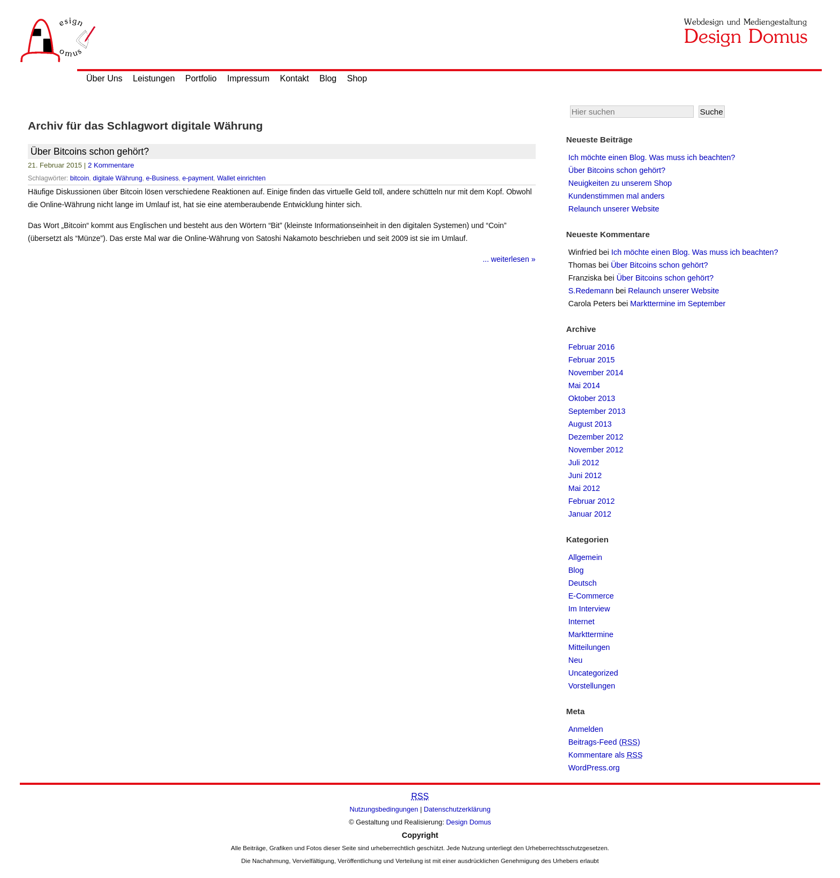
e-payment (197, 178)
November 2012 (596, 449)
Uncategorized (593, 673)
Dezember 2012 (596, 437)
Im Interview (589, 608)
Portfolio (201, 78)
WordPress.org (594, 767)
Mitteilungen (589, 647)
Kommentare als (605, 755)
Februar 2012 (591, 501)
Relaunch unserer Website (613, 209)
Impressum (248, 78)
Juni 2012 (585, 475)
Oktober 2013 (592, 398)
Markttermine (590, 634)
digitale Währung (117, 178)
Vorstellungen (592, 686)
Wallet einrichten (241, 178)
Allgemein (585, 557)
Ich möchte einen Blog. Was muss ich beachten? (652, 157)
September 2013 (597, 411)
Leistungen (154, 78)
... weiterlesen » (509, 259)
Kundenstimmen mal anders (616, 196)
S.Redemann (590, 290)
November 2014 (596, 372)
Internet (581, 621)
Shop (357, 78)
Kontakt (294, 78)
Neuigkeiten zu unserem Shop (620, 183)
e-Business (162, 178)
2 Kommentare (111, 165)
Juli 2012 (583, 462)
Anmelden (585, 729)
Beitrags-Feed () (604, 742)
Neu (575, 660)
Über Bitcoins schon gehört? (90, 151)
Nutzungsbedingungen (384, 809)
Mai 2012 (584, 488)
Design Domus (468, 822)
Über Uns (104, 78)
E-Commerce (591, 596)
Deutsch (582, 583)
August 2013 (590, 424)
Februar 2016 (591, 347)
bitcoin (79, 178)
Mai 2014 (584, 385)
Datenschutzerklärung (457, 809)
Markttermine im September (677, 303)
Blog (327, 78)
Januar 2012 (589, 514)
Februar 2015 (591, 359)
